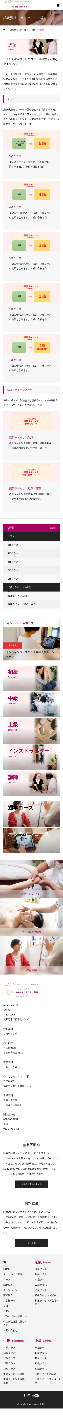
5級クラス (13, 544)
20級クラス (9, 1347)
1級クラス (13, 578)
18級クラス (9, 1358)
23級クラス (41, 1279)
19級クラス (9, 1352)
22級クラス (41, 1284)
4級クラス (13, 553)
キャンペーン (10, 1290)
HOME (4, 1261)
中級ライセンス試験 (14, 1374)
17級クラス (9, 1363)
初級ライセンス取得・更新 (46, 1302)
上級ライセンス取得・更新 (48, 1381)
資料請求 (32, 1243)
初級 (43, 1262)
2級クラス (13, 570)
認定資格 (8, 1284)
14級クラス (41, 1352)
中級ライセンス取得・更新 (15, 1381)
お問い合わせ (10, 1330)
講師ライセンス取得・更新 (22, 604)
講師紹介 (8, 1295)
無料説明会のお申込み (32, 1184)
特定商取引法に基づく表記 (15, 1323)
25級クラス (41, 1269)
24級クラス (41, 1274)
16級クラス (9, 1368)
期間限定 (13, 645)
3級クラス (13, 561)
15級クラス (41, 1347)
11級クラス (41, 1368)
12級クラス (41, 1363)
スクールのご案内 (12, 1274)
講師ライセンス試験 (18, 595)
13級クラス (41, 1358)
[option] (31, 643)
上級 (44, 1341)
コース (6, 1279)
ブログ (6, 1305)
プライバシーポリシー (15, 1316)
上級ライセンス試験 (45, 1374)
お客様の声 (9, 1300)
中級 (13, 1341)
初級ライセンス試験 (45, 1295)
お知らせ (8, 1311)
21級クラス (41, 1290)
